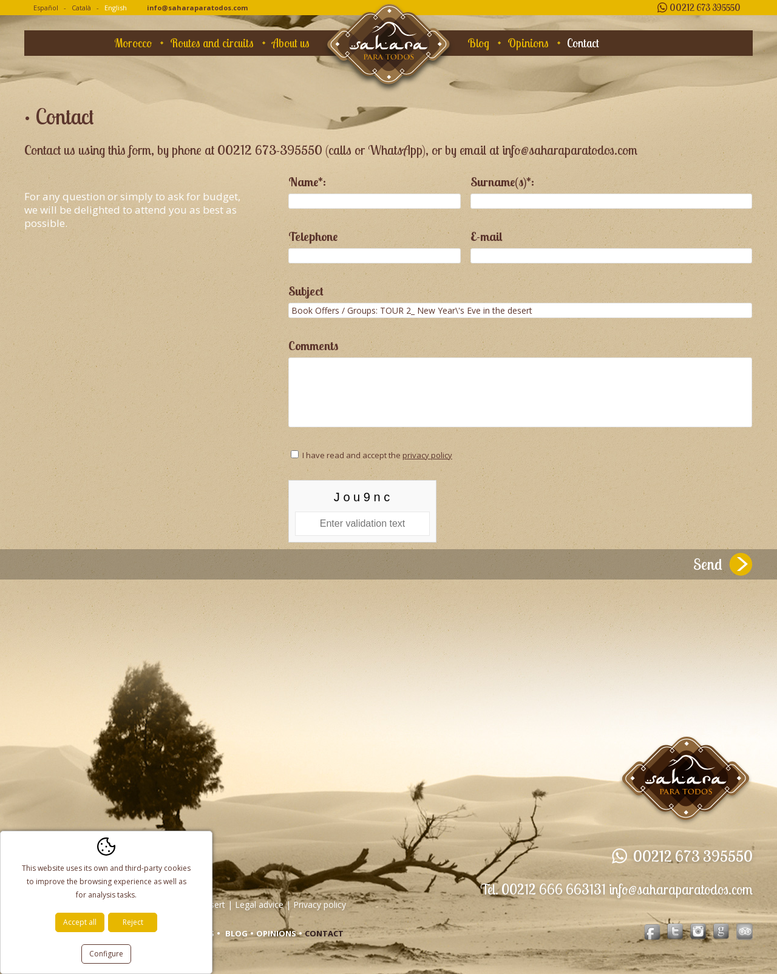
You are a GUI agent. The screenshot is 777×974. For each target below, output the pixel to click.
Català (81, 7)
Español (45, 7)
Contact (583, 43)
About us (291, 43)
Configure (106, 954)
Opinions (528, 43)
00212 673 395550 (705, 7)
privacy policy (427, 455)
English (115, 7)
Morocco (133, 43)
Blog (478, 43)
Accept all (80, 922)
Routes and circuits (212, 43)
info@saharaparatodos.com (197, 7)
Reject (133, 922)
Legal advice (259, 904)
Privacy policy (319, 904)
